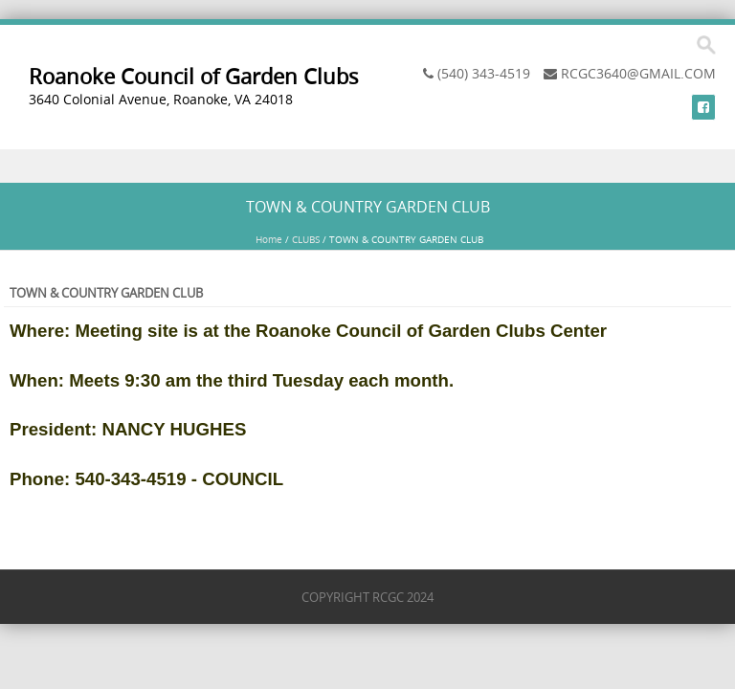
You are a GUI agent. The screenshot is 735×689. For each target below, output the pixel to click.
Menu (367, 166)
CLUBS (306, 239)
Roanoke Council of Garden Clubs (194, 76)
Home (269, 239)
